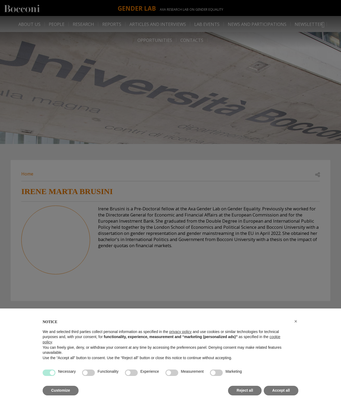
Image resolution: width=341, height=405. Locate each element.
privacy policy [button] (180, 332)
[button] (295, 321)
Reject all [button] (245, 390)
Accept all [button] (281, 390)
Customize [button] (60, 390)
